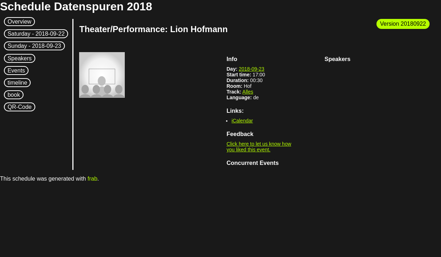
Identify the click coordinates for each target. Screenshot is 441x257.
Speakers (19, 58)
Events (16, 70)
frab (92, 179)
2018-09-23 (252, 69)
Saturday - (36, 34)
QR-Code (19, 107)
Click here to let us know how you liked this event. (258, 146)
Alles (247, 92)
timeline (17, 83)
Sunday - (34, 46)
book (13, 95)
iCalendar (242, 121)
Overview (19, 22)
